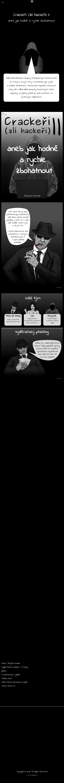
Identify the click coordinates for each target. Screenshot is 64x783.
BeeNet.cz (34, 775)
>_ (3, 2)
